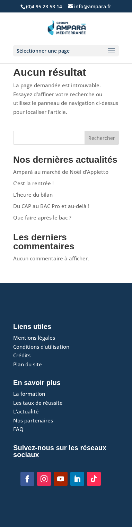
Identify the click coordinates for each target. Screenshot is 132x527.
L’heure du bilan (33, 194)
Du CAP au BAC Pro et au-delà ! (51, 206)
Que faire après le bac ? (42, 217)
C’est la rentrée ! (33, 183)
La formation (29, 393)
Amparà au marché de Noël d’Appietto (60, 171)
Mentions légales (34, 337)
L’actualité (26, 411)
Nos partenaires (33, 420)
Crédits (21, 355)
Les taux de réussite (38, 402)
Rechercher (101, 138)
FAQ (18, 429)
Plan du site (27, 364)
